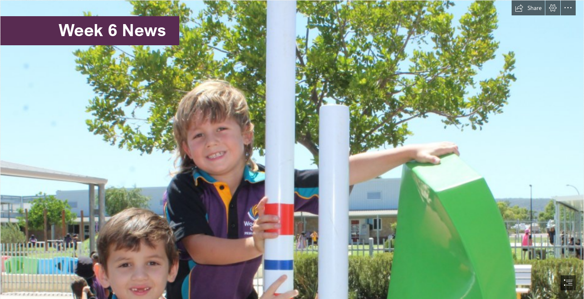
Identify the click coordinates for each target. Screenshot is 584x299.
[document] (292, 149)
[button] (528, 7)
